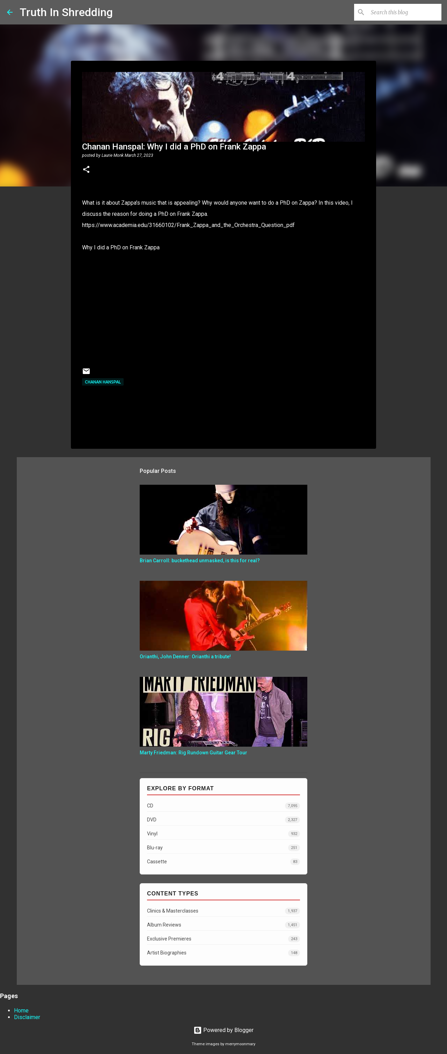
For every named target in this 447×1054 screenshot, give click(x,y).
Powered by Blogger (223, 1030)
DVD (223, 820)
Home (21, 1010)
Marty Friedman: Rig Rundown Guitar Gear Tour (193, 752)
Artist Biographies (223, 953)
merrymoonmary (240, 1044)
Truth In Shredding (66, 12)
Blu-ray (223, 847)
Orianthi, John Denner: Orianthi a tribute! (185, 656)
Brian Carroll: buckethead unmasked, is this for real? (200, 560)
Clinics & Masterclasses (223, 911)
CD (223, 806)
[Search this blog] (404, 12)
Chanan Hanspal (103, 382)
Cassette (223, 861)
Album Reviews (223, 925)
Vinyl (223, 833)
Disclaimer (27, 1017)
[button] (86, 170)
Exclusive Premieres (223, 939)
